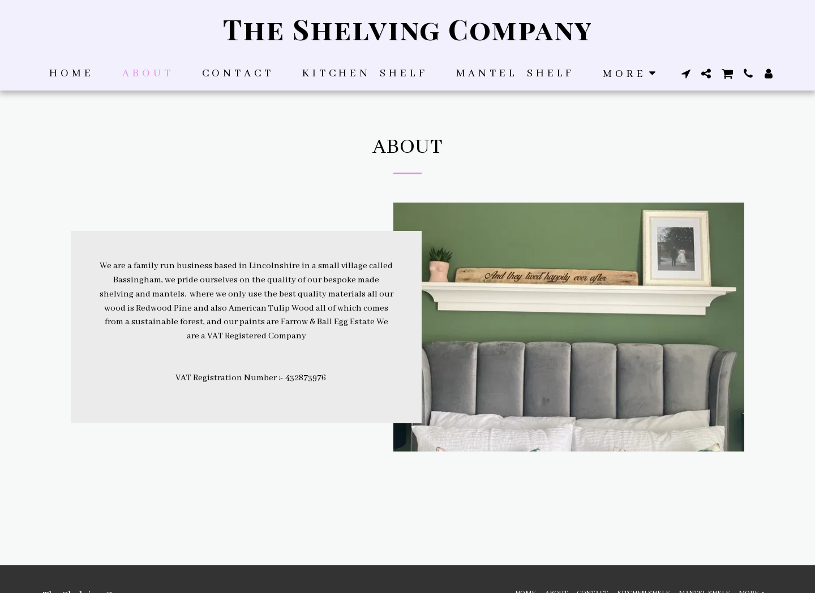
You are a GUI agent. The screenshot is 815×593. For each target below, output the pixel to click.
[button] (686, 73)
